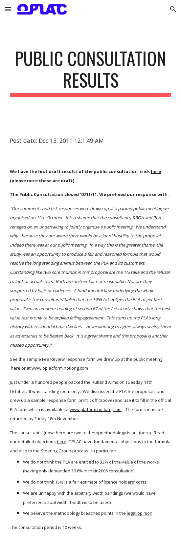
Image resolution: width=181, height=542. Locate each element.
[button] (8, 9)
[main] (90, 72)
